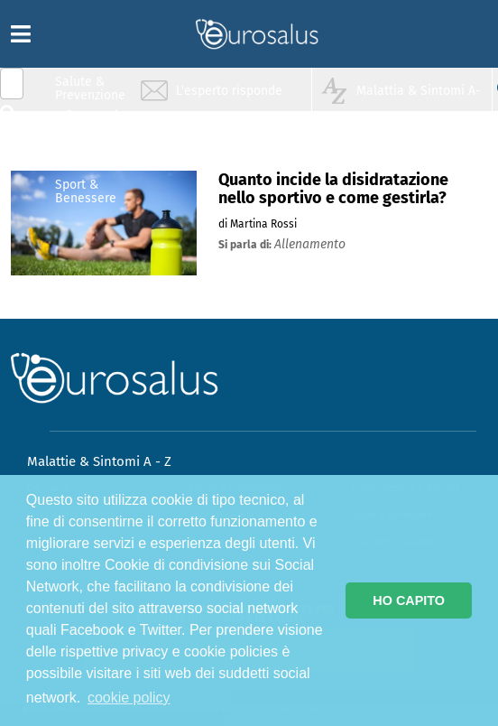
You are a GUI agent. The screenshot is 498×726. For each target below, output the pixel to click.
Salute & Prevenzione (90, 88)
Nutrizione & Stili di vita (91, 157)
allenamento (310, 244)
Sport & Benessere (85, 191)
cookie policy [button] (129, 697)
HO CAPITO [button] (409, 600)
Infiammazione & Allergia (95, 122)
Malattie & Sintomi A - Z (99, 461)
